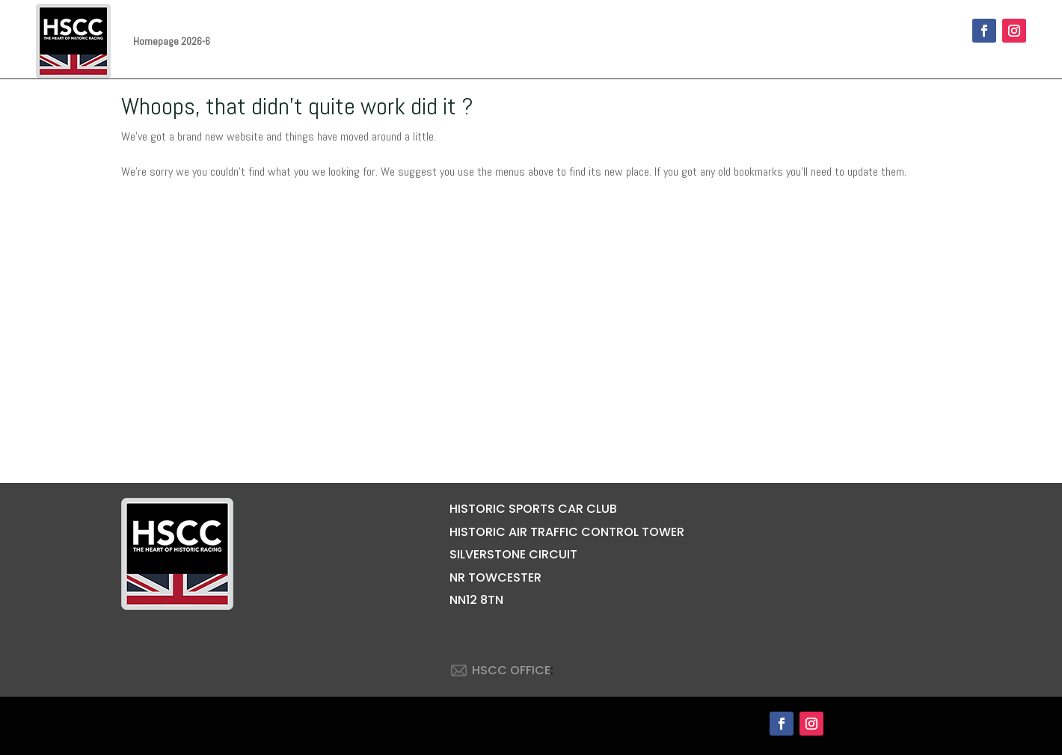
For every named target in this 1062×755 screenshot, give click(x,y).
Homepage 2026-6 (171, 41)
